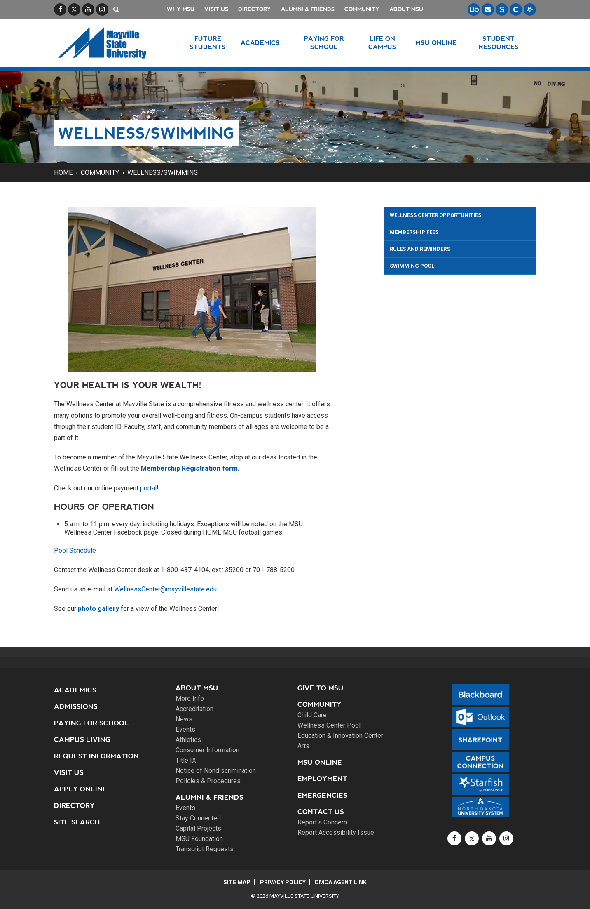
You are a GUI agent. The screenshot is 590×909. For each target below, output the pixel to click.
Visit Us (216, 9)
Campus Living (82, 740)
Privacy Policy (283, 882)
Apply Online (80, 789)
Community (361, 9)
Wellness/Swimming (162, 173)
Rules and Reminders (420, 249)
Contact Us (320, 812)
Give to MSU (320, 688)
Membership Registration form (189, 468)
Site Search (77, 822)
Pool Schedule (75, 550)
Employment (322, 779)
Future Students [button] (208, 42)
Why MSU (180, 9)
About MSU (406, 9)
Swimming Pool (412, 266)
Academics (75, 690)
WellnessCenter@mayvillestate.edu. (166, 589)
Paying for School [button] (324, 42)
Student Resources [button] (499, 42)
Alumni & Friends (308, 9)
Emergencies (322, 795)
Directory (254, 9)
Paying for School (91, 723)
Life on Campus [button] (382, 42)
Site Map (236, 882)
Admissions (76, 707)
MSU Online (319, 762)
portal (148, 488)
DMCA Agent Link (342, 882)
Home (63, 173)
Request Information (96, 756)
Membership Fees (414, 232)
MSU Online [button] (436, 42)
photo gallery (98, 608)
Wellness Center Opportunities (435, 215)
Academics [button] (260, 42)
